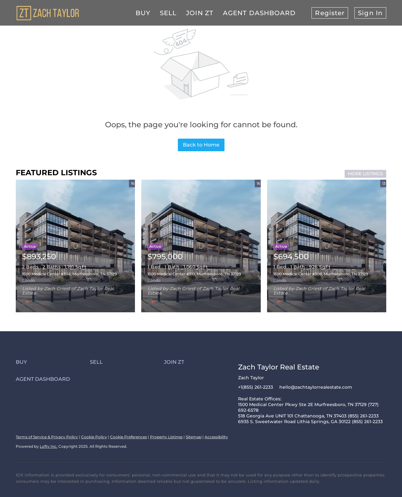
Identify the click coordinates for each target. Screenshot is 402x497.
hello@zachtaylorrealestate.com (315, 387)
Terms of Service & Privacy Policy (47, 436)
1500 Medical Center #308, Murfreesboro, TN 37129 (320, 274)
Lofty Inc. (48, 446)
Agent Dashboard (259, 13)
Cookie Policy (94, 436)
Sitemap (193, 436)
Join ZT (199, 13)
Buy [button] (143, 13)
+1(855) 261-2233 (255, 387)
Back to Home (201, 145)
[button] (53, 362)
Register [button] (330, 13)
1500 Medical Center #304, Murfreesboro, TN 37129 (69, 274)
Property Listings (166, 436)
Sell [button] (168, 13)
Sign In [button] (370, 13)
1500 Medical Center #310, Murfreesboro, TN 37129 (194, 274)
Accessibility (216, 436)
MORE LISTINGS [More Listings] (365, 174)
